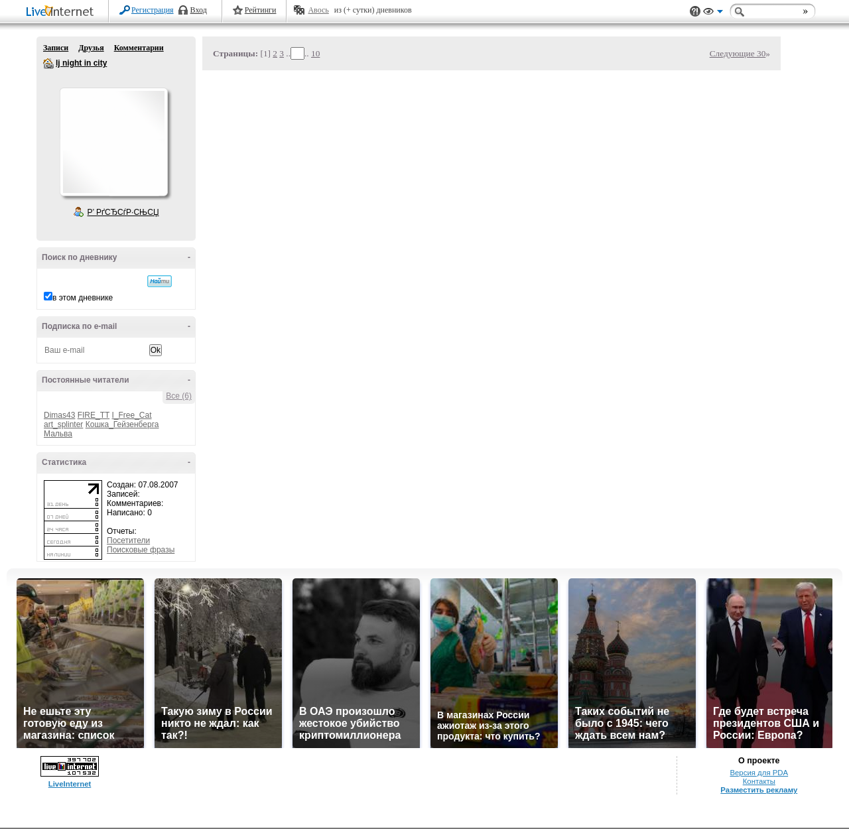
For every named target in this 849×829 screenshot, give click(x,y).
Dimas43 (59, 415)
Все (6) (179, 396)
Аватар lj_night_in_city (113, 142)
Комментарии (139, 47)
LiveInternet (62, 12)
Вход (198, 10)
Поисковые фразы (140, 549)
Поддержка (695, 11)
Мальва (58, 433)
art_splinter (63, 424)
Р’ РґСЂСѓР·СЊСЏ (123, 212)
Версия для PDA (759, 773)
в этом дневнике (82, 297)
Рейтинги (261, 10)
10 (315, 53)
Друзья (90, 47)
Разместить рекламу (758, 790)
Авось (318, 10)
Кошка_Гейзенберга (122, 424)
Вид (713, 13)
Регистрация (152, 10)
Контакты (759, 781)
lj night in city (48, 63)
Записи (55, 47)
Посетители (128, 540)
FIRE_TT (93, 415)
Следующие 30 (738, 53)
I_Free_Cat (132, 415)
